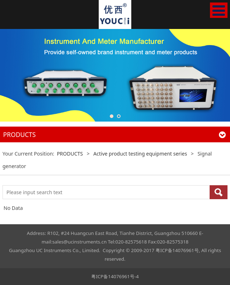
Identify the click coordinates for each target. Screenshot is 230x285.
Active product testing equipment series (140, 153)
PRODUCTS (70, 153)
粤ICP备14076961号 (177, 250)
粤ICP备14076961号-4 (115, 276)
